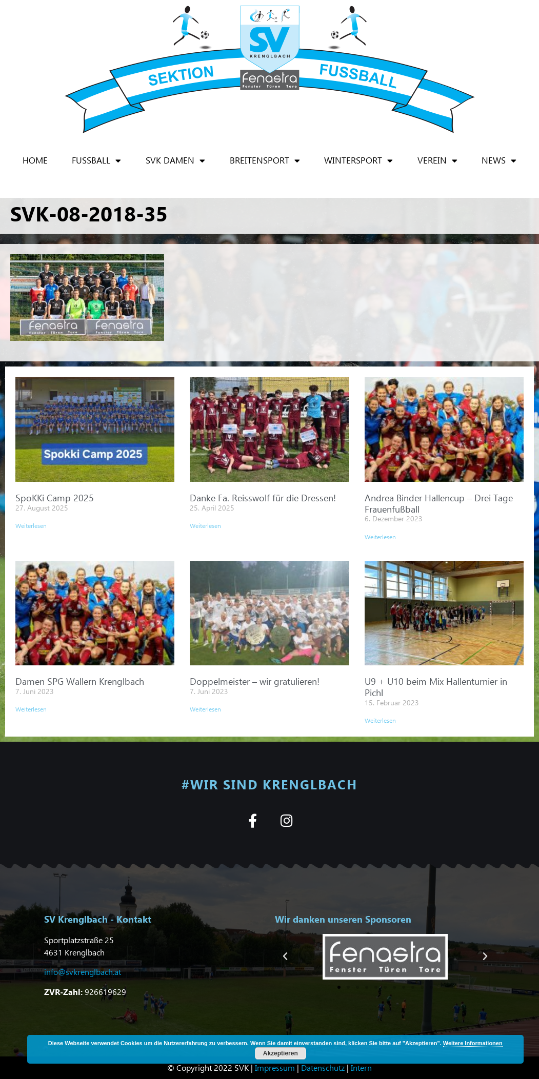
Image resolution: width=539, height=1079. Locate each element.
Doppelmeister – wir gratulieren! (255, 681)
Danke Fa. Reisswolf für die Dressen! (263, 497)
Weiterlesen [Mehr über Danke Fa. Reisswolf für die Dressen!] (205, 526)
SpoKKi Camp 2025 (54, 497)
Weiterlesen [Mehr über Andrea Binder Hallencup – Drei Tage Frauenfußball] (380, 537)
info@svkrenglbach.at (82, 971)
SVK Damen (175, 160)
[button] (285, 956)
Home (35, 160)
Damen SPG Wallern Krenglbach (79, 681)
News (499, 160)
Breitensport (265, 160)
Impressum (275, 1067)
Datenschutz (323, 1067)
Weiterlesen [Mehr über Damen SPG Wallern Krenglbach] (31, 709)
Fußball (96, 160)
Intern (361, 1067)
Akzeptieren (280, 1053)
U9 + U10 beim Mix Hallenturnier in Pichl (436, 687)
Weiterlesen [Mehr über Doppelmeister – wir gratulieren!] (205, 709)
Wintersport (358, 160)
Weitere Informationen (473, 1043)
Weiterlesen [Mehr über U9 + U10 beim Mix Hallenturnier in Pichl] (380, 720)
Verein (437, 160)
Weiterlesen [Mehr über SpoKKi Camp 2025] (31, 526)
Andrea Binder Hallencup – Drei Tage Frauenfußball (439, 503)
